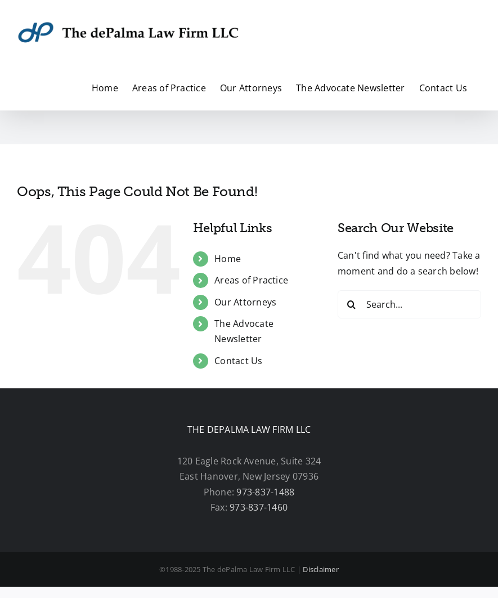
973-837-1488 (265, 492)
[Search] (352, 304)
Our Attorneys (245, 302)
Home (227, 259)
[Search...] (409, 304)
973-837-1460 (259, 507)
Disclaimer (320, 569)
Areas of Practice (251, 280)
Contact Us (238, 361)
